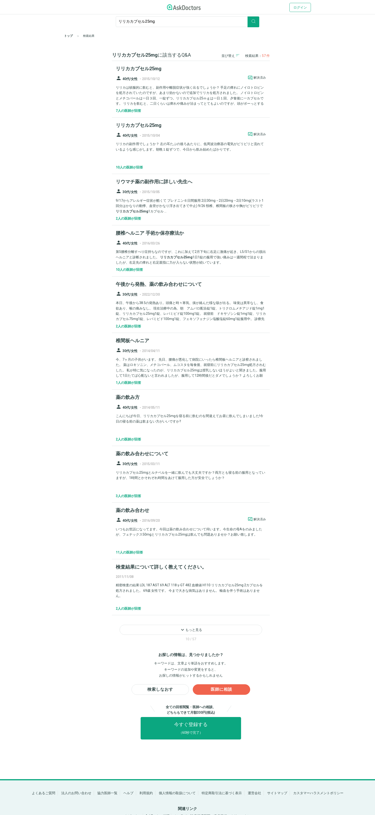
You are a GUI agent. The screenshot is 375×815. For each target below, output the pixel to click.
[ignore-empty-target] (187, 21)
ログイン (300, 7)
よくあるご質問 (43, 793)
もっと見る (191, 630)
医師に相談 (221, 691)
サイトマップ (277, 793)
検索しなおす (160, 691)
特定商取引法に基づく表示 (222, 793)
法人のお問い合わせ (76, 793)
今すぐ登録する (191, 730)
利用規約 (146, 793)
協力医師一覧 (107, 793)
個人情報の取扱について (177, 793)
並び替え (230, 56)
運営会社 (254, 793)
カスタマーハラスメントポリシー (318, 793)
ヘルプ (128, 793)
